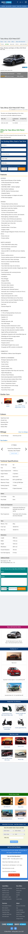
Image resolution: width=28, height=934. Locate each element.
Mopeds (18, 895)
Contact (18, 912)
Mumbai (4, 890)
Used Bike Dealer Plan (6, 914)
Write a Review (20, 76)
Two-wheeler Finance (6, 905)
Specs (17, 44)
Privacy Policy (22, 916)
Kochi (8, 892)
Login (21, 2)
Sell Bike (3, 6)
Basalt (7, 406)
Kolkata (3, 899)
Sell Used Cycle (5, 916)
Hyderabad (9, 888)
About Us (18, 905)
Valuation (14, 6)
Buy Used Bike (8, 6)
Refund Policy (19, 914)
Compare (19, 73)
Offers (7, 44)
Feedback (23, 912)
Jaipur (9, 897)
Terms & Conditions (16, 166)
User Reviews (23, 44)
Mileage (12, 44)
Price (2, 44)
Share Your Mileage (23, 432)
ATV (17, 897)
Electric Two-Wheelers (21, 888)
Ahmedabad (4, 897)
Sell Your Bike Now (14, 875)
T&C (17, 916)
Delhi (3, 895)
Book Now (21, 169)
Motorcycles (18, 890)
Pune (8, 890)
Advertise (21, 910)
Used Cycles (8, 899)
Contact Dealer (14, 453)
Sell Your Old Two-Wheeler (14, 847)
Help (17, 910)
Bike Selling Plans (6, 910)
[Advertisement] (14, 22)
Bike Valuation (5, 908)
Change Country (19, 918)
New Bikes (24, 6)
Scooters (18, 892)
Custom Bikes (19, 899)
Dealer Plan (19, 6)
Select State (17, 2)
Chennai (4, 892)
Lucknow (7, 895)
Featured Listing (5, 912)
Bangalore (4, 888)
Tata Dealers (3, 440)
